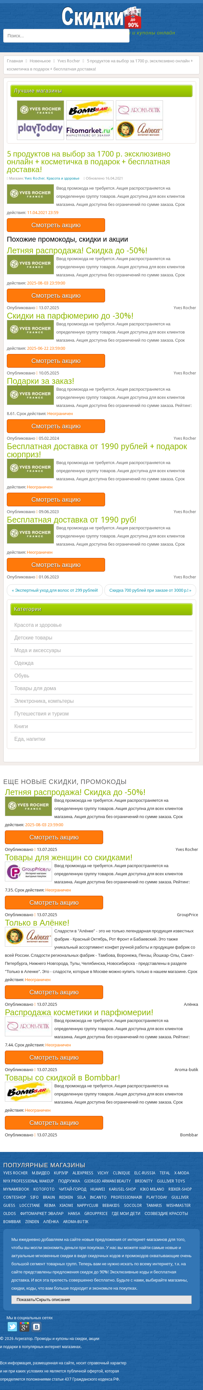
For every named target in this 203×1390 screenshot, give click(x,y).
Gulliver (180, 1197)
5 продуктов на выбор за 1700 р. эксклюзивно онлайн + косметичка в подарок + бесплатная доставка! (88, 161)
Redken (66, 1197)
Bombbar (12, 1222)
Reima (49, 1205)
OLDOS (9, 1214)
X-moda (181, 1173)
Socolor (133, 1205)
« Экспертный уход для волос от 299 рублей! (55, 590)
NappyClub (87, 1205)
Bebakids (111, 1205)
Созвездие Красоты (166, 1214)
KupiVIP (61, 1173)
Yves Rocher (69, 60)
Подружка (69, 1181)
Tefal (164, 1173)
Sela (81, 1197)
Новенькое (40, 60)
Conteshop (14, 1197)
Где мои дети (126, 1214)
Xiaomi (66, 1205)
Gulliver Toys (171, 1181)
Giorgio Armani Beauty (107, 1181)
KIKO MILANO (152, 1189)
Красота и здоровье (63, 178)
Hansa (74, 1214)
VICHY (103, 1173)
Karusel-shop (122, 1189)
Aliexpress (83, 1173)
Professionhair (126, 1197)
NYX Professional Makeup (28, 1181)
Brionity (144, 1181)
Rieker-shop (180, 1189)
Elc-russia (144, 1173)
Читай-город (72, 1189)
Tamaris (154, 1205)
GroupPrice (96, 1214)
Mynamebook (16, 1189)
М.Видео (41, 1173)
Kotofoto (44, 1189)
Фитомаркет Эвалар (42, 1214)
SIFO (34, 1197)
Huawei (97, 1189)
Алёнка (51, 1222)
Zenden (32, 1222)
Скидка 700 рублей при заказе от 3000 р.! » (150, 590)
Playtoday (156, 1197)
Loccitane (30, 1205)
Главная (15, 60)
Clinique (121, 1173)
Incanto (98, 1197)
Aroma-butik (75, 1222)
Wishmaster (178, 1205)
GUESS (9, 1205)
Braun (49, 1197)
